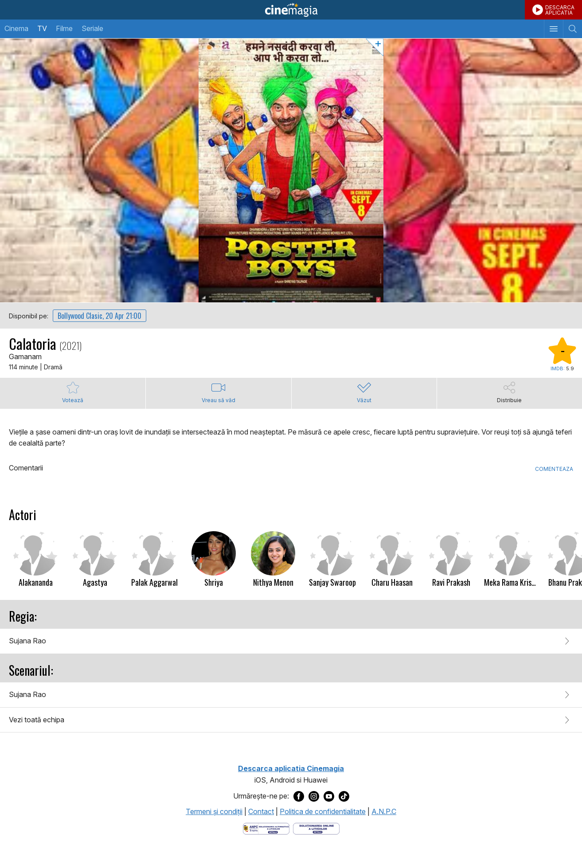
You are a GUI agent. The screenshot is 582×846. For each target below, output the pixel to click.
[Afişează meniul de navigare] (553, 29)
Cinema (16, 28)
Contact (261, 811)
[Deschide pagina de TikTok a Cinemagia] (344, 796)
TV (42, 28)
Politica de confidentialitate (323, 811)
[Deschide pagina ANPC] (266, 827)
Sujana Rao (27, 640)
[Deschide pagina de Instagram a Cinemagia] (314, 796)
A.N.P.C (383, 811)
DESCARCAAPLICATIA (559, 10)
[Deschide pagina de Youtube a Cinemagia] (329, 796)
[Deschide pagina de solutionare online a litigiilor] (316, 827)
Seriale (92, 28)
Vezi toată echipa (36, 719)
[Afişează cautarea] (572, 29)
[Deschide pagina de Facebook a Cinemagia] (298, 796)
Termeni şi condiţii (214, 811)
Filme (64, 28)
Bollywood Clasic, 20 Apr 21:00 (99, 315)
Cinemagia (291, 10)
